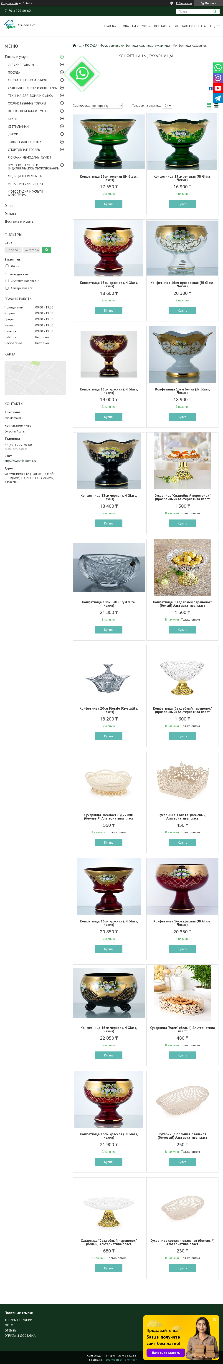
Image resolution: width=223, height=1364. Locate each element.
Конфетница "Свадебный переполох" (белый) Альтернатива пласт (182, 603)
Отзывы (10, 213)
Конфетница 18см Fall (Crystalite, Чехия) (109, 603)
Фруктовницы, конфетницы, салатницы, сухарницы (135, 45)
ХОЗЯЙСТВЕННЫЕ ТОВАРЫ (27, 103)
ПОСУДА (14, 72)
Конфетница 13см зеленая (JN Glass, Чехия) (182, 178)
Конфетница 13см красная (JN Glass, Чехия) (109, 284)
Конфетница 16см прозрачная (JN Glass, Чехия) (182, 284)
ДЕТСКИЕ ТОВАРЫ (21, 65)
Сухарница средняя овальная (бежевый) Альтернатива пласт (182, 1242)
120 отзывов (184, 3)
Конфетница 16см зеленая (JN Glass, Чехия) (109, 178)
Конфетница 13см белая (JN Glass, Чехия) (182, 391)
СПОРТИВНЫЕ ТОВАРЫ (24, 150)
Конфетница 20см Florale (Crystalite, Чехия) (108, 710)
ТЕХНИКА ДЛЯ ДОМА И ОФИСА (30, 96)
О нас (9, 206)
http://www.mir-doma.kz (21, 461)
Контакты (162, 26)
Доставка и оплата (190, 26)
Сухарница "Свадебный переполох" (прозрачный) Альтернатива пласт (182, 497)
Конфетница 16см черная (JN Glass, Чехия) (109, 1029)
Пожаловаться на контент (120, 1359)
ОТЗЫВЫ (11, 1330)
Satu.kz (131, 1355)
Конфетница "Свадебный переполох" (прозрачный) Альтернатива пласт (182, 710)
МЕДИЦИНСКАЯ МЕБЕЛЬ (25, 176)
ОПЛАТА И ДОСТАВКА (20, 1336)
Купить (108, 204)
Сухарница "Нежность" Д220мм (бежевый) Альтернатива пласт (109, 816)
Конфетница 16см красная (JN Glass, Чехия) (109, 922)
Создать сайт (9, 3)
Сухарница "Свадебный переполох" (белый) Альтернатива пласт (109, 1242)
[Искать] (214, 11)
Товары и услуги (134, 26)
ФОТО (9, 1325)
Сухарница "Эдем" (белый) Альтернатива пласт (182, 1029)
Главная (110, 26)
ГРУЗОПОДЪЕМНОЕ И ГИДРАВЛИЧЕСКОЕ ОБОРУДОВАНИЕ (33, 166)
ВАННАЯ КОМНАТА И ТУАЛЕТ (28, 111)
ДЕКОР (13, 134)
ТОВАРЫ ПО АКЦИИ (18, 1320)
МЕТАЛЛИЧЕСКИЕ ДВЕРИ (25, 184)
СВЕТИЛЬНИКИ (18, 126)
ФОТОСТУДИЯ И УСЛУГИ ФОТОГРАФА (25, 193)
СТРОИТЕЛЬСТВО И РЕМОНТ (28, 80)
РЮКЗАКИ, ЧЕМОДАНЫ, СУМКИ (29, 157)
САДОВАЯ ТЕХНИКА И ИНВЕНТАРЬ (32, 88)
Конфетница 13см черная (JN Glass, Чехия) (109, 497)
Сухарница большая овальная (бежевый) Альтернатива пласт (182, 1135)
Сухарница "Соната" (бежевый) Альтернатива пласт (182, 816)
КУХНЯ (13, 119)
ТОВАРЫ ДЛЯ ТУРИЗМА (24, 142)
